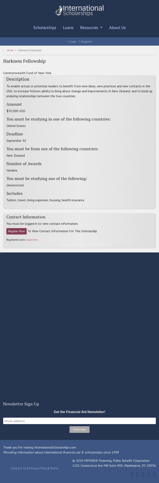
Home (10, 50)
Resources (89, 27)
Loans (68, 27)
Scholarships (44, 27)
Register (85, 41)
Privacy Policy (38, 468)
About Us (117, 27)
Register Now (16, 231)
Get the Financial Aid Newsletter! (79, 412)
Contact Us (18, 468)
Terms (54, 468)
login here (32, 240)
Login (71, 41)
